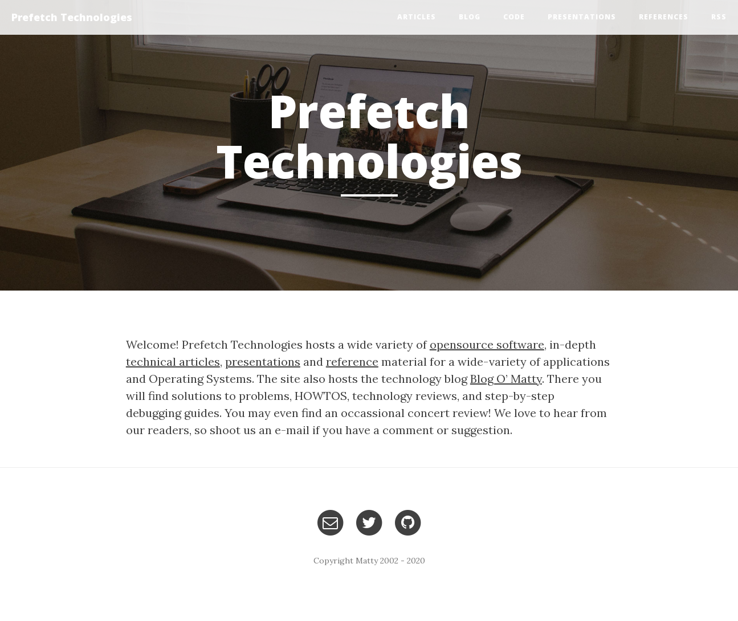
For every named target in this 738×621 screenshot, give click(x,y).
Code (514, 17)
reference (352, 361)
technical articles (173, 361)
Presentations (582, 17)
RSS (719, 17)
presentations (262, 361)
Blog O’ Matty (506, 378)
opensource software (487, 344)
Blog (469, 17)
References (663, 17)
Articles (416, 17)
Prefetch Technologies (71, 17)
